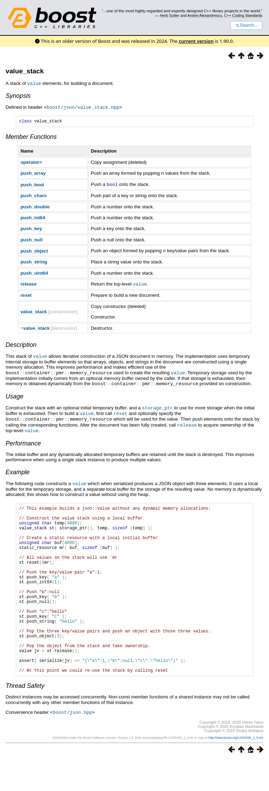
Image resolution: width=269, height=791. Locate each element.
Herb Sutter (169, 15)
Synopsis (18, 95)
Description (21, 343)
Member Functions (31, 137)
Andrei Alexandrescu (204, 15)
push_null (31, 239)
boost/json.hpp (72, 743)
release (28, 283)
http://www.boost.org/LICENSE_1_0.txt (235, 769)
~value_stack (34, 327)
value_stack (25, 71)
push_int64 (32, 217)
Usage (14, 394)
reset (26, 294)
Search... (246, 25)
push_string (33, 261)
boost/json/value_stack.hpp (83, 106)
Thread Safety (25, 717)
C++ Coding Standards (243, 15)
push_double (34, 206)
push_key (31, 228)
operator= (31, 162)
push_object (34, 250)
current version (196, 41)
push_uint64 (34, 272)
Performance (23, 439)
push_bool (32, 184)
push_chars (33, 195)
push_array (33, 173)
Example (17, 468)
